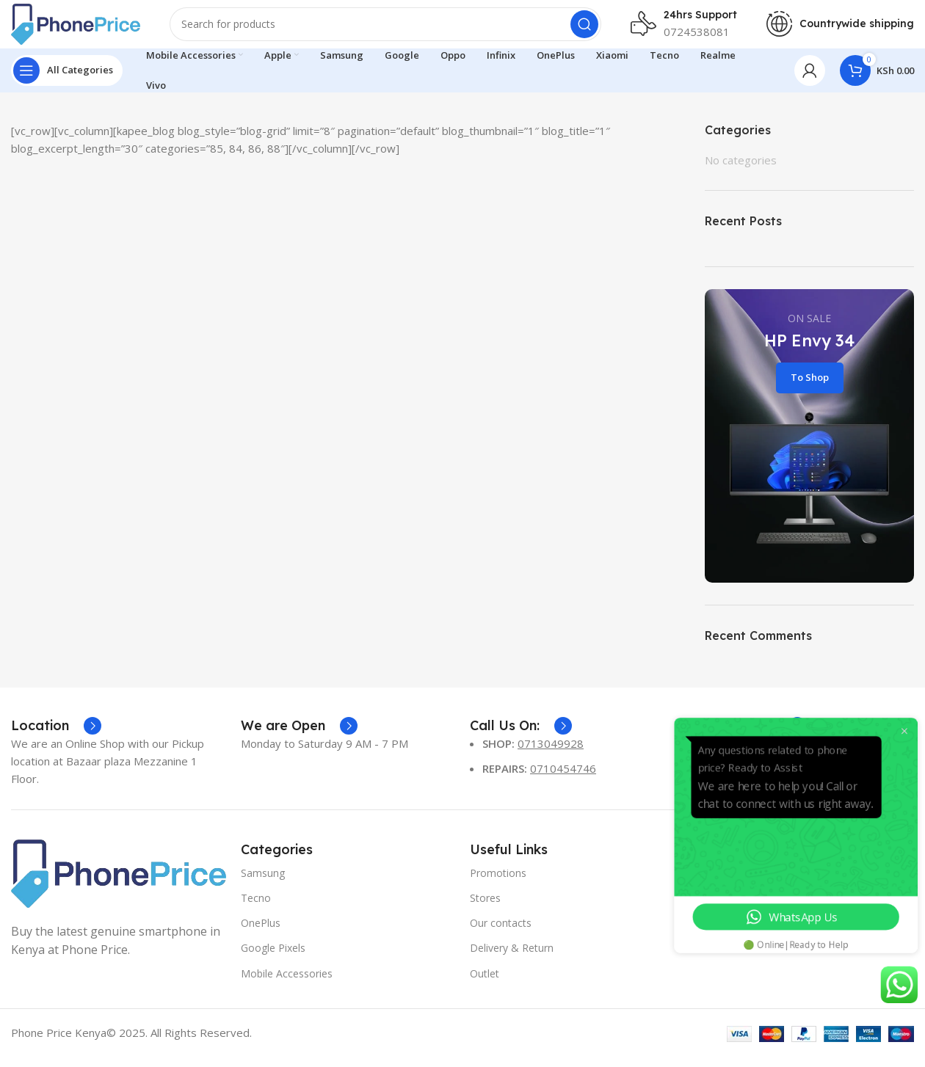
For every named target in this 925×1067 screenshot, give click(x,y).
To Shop (810, 387)
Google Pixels (273, 959)
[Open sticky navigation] (67, 80)
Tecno (256, 908)
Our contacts (501, 933)
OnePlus (260, 933)
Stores (485, 908)
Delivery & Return (512, 959)
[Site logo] (84, 28)
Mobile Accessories (287, 984)
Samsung (263, 883)
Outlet (484, 984)
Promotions (498, 883)
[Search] (394, 29)
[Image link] (118, 882)
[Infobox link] (56, 736)
